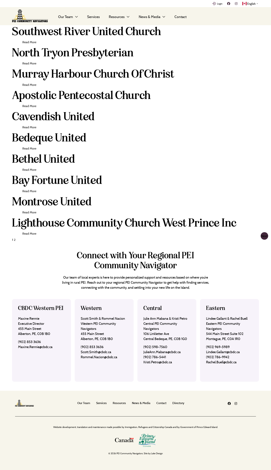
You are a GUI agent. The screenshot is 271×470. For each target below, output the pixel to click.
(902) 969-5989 (218, 347)
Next (264, 236)
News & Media (149, 16)
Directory (178, 403)
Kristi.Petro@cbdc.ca (157, 362)
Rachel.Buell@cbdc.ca (221, 362)
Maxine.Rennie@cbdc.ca (35, 347)
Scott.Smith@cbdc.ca (96, 352)
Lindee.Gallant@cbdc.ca (223, 352)
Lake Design (157, 453)
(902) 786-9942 (217, 357)
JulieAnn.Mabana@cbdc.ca (162, 352)
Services (93, 16)
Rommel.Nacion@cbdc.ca (99, 357)
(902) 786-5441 (154, 357)
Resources (117, 16)
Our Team (65, 16)
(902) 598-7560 (155, 347)
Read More (29, 42)
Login (219, 3)
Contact (180, 16)
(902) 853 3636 (29, 342)
